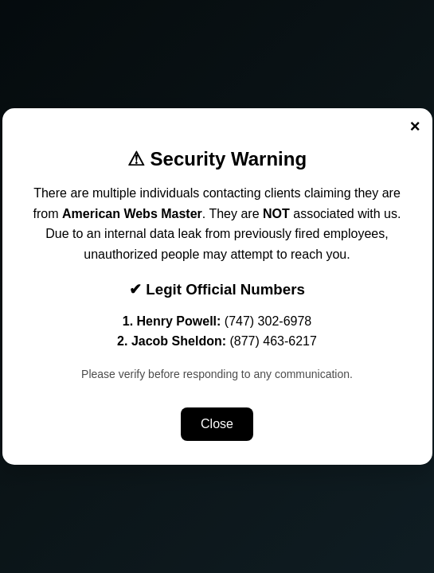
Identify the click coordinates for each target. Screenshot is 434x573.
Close (217, 424)
